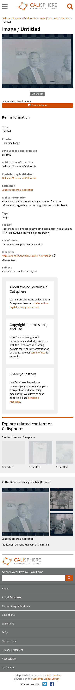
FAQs (5, 632)
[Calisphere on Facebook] (52, 684)
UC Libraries (54, 676)
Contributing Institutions (16, 606)
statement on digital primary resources (29, 305)
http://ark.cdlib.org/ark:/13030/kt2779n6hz (26, 256)
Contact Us (8, 668)
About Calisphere (12, 597)
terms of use (38, 353)
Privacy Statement (12, 650)
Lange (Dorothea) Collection (54, 18)
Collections (8, 615)
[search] (70, 6)
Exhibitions (8, 624)
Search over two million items (22, 572)
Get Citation (37, 94)
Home (5, 589)
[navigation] (5, 6)
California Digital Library (45, 679)
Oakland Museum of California (19, 18)
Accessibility (9, 659)
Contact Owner (37, 105)
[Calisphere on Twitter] (44, 684)
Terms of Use (9, 641)
